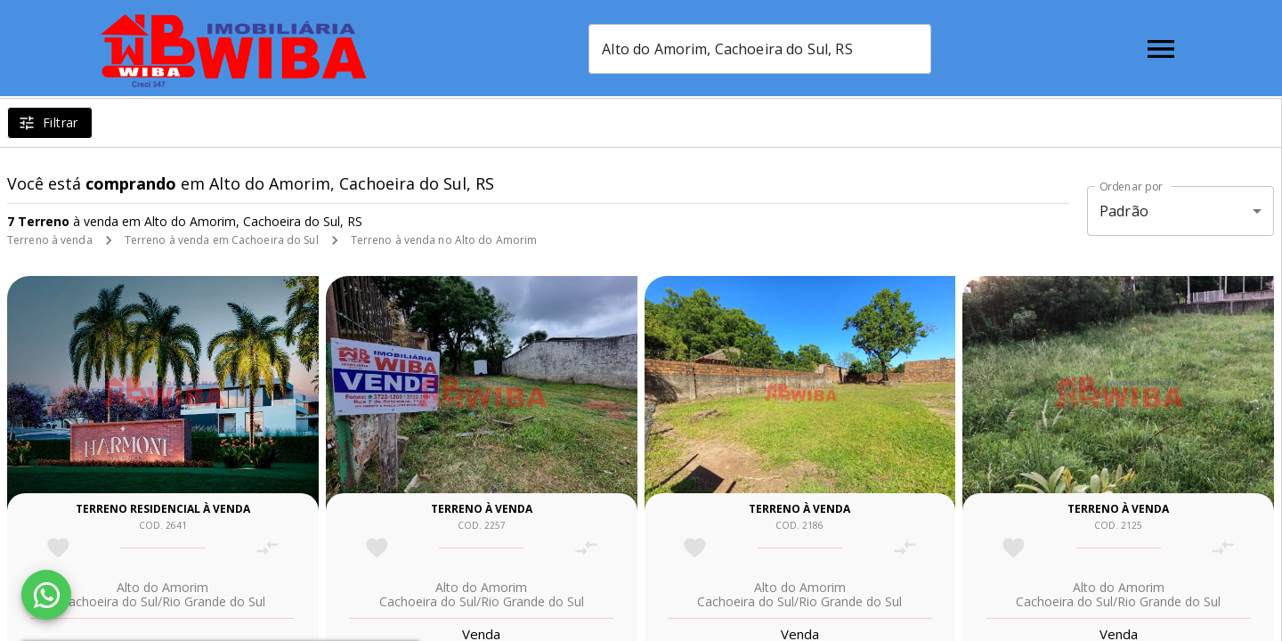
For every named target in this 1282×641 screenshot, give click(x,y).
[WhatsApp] (46, 595)
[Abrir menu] (1160, 48)
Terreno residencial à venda (163, 508)
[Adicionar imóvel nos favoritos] (58, 548)
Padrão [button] (1123, 211)
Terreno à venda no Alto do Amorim (444, 239)
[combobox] (759, 49)
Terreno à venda (50, 239)
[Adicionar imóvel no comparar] (267, 548)
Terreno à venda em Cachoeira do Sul (222, 239)
